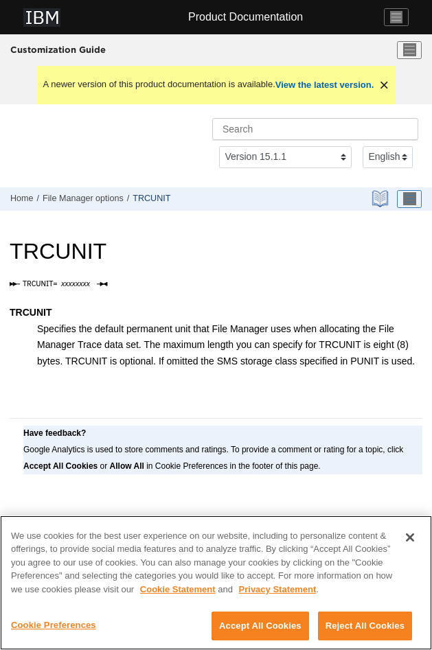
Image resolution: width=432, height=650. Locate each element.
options (83, 198)
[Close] (410, 537)
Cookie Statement (178, 589)
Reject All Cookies (365, 625)
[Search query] (315, 129)
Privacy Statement (278, 589)
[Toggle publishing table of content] (409, 199)
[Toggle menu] (409, 50)
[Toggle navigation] (396, 17)
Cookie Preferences (53, 625)
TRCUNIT (151, 198)
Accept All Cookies (260, 625)
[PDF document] (381, 198)
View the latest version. (324, 85)
